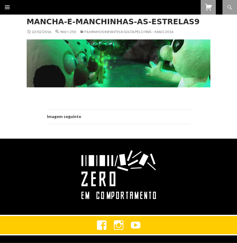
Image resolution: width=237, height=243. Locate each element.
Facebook (101, 225)
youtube (135, 225)
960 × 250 (68, 31)
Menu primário (7, 7)
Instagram (118, 225)
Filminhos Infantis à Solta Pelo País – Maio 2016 (128, 31)
